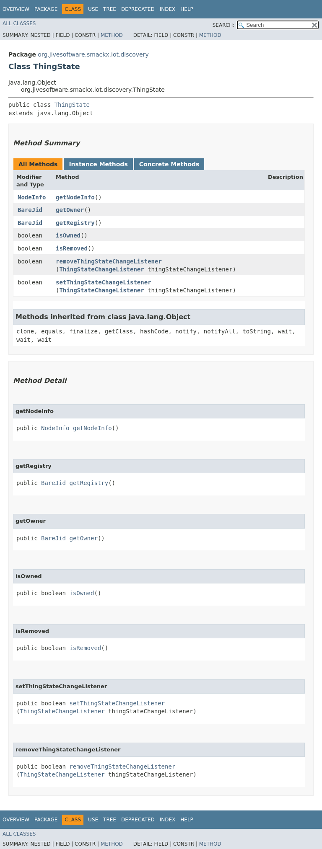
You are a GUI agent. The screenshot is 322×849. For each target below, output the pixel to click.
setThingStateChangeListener (103, 282)
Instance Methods (98, 164)
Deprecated (138, 9)
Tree (109, 9)
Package (45, 9)
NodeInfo (32, 197)
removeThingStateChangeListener (109, 261)
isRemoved (72, 248)
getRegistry (75, 222)
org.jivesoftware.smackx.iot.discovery (93, 54)
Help (186, 9)
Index (168, 9)
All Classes (19, 23)
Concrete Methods (169, 164)
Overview (16, 9)
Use (93, 9)
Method (112, 35)
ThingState (72, 104)
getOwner (70, 209)
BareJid (30, 209)
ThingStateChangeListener (101, 269)
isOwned (68, 235)
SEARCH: (224, 25)
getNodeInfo (75, 197)
